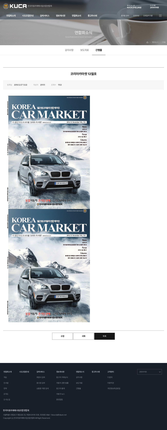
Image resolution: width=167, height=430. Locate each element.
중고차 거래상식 (62, 377)
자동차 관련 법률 (62, 383)
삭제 (83, 336)
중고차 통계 (60, 388)
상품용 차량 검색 (43, 388)
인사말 (6, 383)
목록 (104, 336)
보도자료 (84, 50)
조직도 (6, 394)
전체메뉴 (160, 15)
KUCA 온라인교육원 (134, 6)
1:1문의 (109, 377)
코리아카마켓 (154, 6)
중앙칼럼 (59, 399)
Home (147, 42)
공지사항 (69, 50)
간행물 (99, 50)
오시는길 (7, 399)
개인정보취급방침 (113, 388)
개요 (5, 377)
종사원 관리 (125, 16)
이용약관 (110, 383)
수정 (62, 336)
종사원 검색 (41, 383)
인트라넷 (136, 16)
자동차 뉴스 (60, 394)
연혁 (5, 388)
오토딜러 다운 (148, 16)
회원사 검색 (41, 377)
